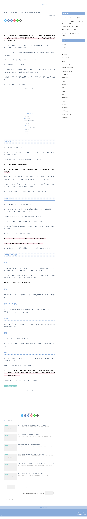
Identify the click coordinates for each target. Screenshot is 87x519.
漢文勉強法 (65, 104)
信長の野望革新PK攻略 (67, 71)
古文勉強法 (65, 77)
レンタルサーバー (66, 64)
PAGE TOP (43, 509)
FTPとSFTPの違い (29, 120)
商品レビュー (65, 81)
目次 (28, 113)
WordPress (65, 54)
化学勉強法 (65, 74)
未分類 (6, 386)
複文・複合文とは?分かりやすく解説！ (71, 17)
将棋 (63, 87)
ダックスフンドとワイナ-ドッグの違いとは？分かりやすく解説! (73, 22)
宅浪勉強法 (65, 84)
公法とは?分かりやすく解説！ (69, 29)
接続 (28, 131)
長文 (28, 125)
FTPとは (27, 116)
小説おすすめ (65, 91)
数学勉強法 (65, 97)
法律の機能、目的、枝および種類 (70, 26)
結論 (28, 134)
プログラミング (66, 61)
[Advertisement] (29, 26)
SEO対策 (64, 47)
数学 (63, 94)
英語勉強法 (65, 117)
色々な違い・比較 (13, 386)
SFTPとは (27, 118)
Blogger (64, 44)
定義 (28, 123)
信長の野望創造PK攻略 (67, 67)
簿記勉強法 (65, 111)
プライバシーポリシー (80, 514)
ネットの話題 (65, 57)
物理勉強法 (65, 107)
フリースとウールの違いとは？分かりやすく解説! (73, 34)
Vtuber (63, 51)
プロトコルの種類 (31, 127)
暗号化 (28, 129)
